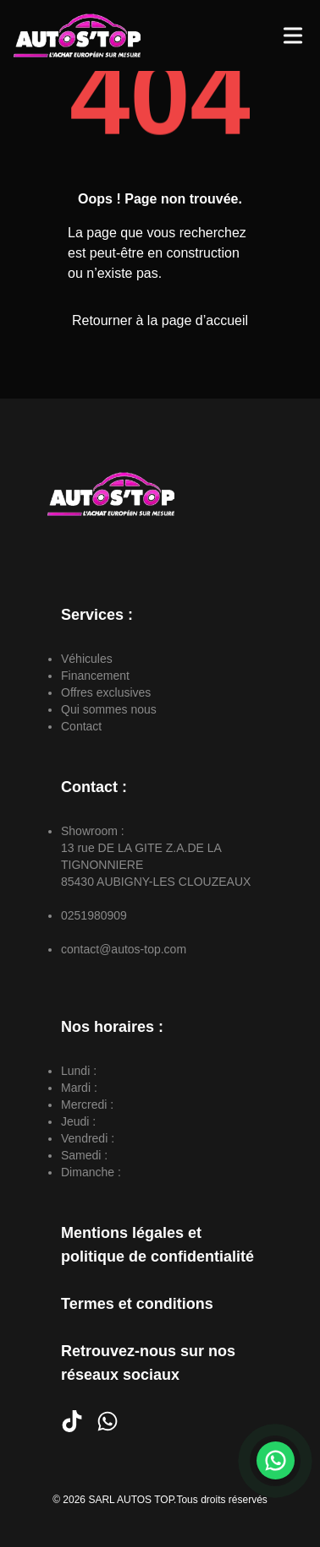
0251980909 (94, 915)
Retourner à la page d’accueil (160, 320)
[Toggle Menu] (292, 35)
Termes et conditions (137, 1303)
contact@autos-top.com (123, 949)
